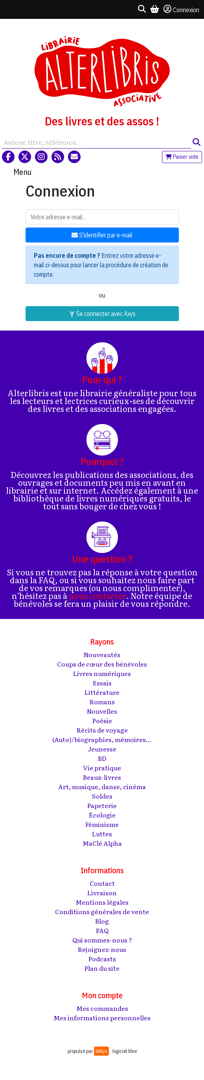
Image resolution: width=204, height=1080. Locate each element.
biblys (101, 1051)
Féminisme (102, 824)
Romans (102, 701)
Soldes (102, 796)
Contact (102, 883)
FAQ (102, 930)
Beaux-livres (102, 777)
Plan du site (102, 968)
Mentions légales (102, 902)
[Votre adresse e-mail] (102, 216)
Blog (102, 921)
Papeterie (102, 805)
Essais (102, 682)
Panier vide (181, 156)
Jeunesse (102, 748)
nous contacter (97, 595)
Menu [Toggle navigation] (22, 172)
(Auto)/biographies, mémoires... (102, 739)
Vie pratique (102, 767)
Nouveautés (102, 654)
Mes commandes (102, 1008)
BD (102, 758)
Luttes (102, 833)
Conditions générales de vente (102, 911)
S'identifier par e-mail (102, 235)
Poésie (102, 720)
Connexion (181, 9)
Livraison (102, 892)
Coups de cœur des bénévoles (102, 664)
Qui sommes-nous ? (102, 939)
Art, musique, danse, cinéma (102, 786)
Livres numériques (102, 673)
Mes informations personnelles (102, 1017)
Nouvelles (102, 711)
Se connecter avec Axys (102, 314)
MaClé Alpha (102, 843)
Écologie (102, 814)
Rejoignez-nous (102, 949)
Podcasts (102, 958)
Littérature (102, 692)
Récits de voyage (102, 730)
